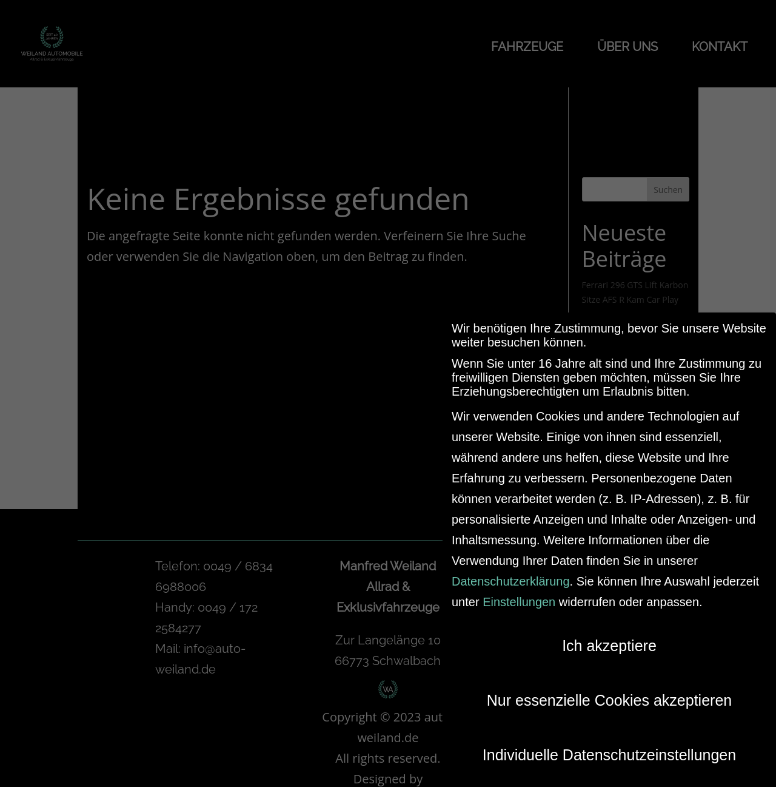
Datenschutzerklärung (511, 576)
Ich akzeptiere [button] (609, 640)
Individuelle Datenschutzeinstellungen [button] (609, 749)
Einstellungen (519, 597)
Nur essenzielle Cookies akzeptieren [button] (609, 695)
